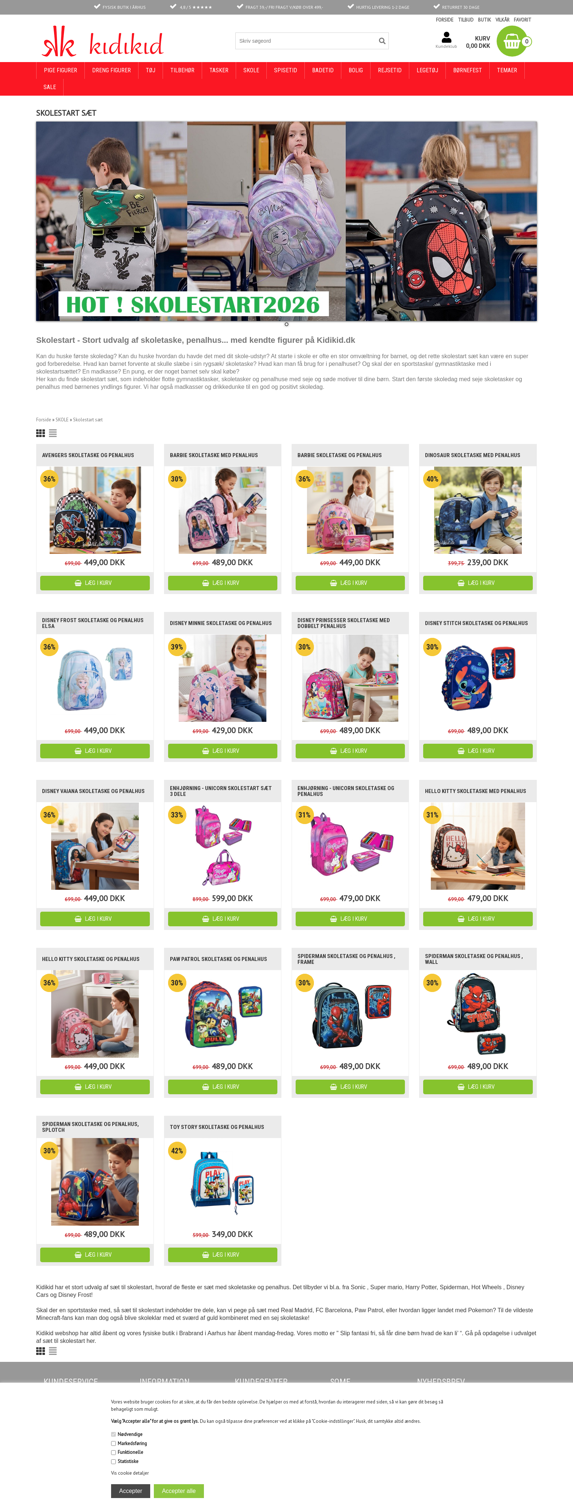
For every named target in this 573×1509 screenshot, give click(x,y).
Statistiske (128, 1461)
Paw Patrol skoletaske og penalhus (218, 959)
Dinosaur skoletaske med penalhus (472, 455)
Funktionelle (130, 1452)
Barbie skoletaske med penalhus (214, 455)
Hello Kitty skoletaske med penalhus (475, 791)
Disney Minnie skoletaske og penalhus (221, 623)
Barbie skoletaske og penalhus (339, 455)
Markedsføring (132, 1443)
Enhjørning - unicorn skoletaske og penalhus (345, 791)
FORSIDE (445, 20)
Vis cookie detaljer (130, 1473)
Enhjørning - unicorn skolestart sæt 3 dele (221, 791)
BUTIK (484, 20)
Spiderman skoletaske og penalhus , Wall (474, 959)
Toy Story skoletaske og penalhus (217, 1127)
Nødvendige (130, 1434)
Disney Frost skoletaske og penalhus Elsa (93, 623)
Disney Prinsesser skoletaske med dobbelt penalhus (343, 623)
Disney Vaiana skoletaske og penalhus (93, 791)
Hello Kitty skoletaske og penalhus (91, 959)
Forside (43, 420)
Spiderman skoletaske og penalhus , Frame (346, 959)
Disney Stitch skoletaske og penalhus (476, 623)
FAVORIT (522, 20)
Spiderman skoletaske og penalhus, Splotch (90, 1127)
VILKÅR (502, 20)
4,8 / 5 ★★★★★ (196, 7)
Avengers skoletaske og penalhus (88, 455)
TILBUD (466, 20)
